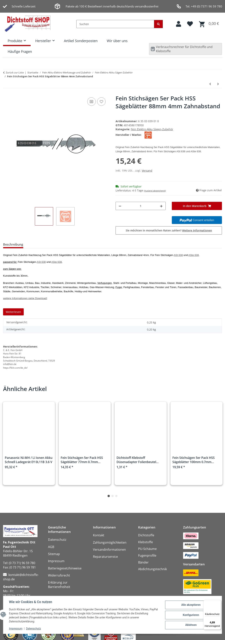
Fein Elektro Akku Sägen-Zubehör (152, 129)
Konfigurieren (190, 614)
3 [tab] (116, 496)
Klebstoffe (145, 542)
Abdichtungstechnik (152, 569)
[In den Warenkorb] (197, 206)
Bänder (143, 562)
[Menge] (140, 206)
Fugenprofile (147, 555)
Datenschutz (33, 628)
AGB (51, 547)
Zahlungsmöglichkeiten (109, 542)
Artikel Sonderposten (81, 40)
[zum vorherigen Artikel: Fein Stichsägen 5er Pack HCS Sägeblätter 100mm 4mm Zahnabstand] (210, 84)
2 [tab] (112, 496)
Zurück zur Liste (15, 72)
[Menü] (219, 602)
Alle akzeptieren (190, 605)
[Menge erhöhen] (161, 206)
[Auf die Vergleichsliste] (91, 101)
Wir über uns (117, 40)
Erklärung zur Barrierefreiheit (59, 584)
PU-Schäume (147, 549)
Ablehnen (190, 624)
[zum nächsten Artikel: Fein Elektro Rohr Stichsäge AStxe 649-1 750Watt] (218, 84)
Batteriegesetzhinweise (65, 568)
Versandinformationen (109, 549)
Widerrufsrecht (59, 575)
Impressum (16, 628)
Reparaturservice (105, 557)
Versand (147, 170)
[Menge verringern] (120, 206)
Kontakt (98, 535)
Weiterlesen (13, 312)
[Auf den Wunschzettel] (101, 101)
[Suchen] (115, 24)
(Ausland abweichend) (155, 190)
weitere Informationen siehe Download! (25, 298)
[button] (178, 24)
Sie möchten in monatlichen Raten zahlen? (169, 230)
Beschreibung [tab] (13, 244)
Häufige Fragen (20, 51)
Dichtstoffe (146, 535)
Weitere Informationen (197, 230)
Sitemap (54, 554)
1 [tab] (109, 496)
